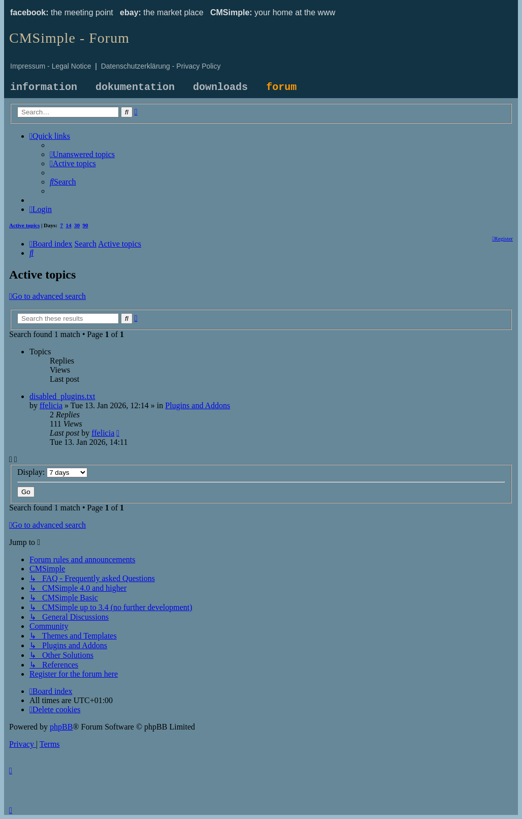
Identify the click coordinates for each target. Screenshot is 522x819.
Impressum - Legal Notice (50, 66)
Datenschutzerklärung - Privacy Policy (161, 66)
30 (77, 225)
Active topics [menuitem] (24, 225)
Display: (52, 472)
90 (85, 225)
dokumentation (135, 87)
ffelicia (51, 405)
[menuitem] (82, 154)
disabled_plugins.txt (62, 396)
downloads (220, 87)
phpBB (61, 726)
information (43, 87)
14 (69, 225)
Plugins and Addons (197, 405)
